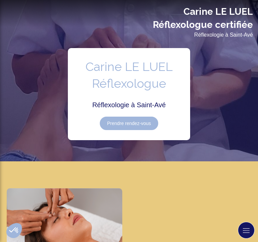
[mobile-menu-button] (246, 230)
